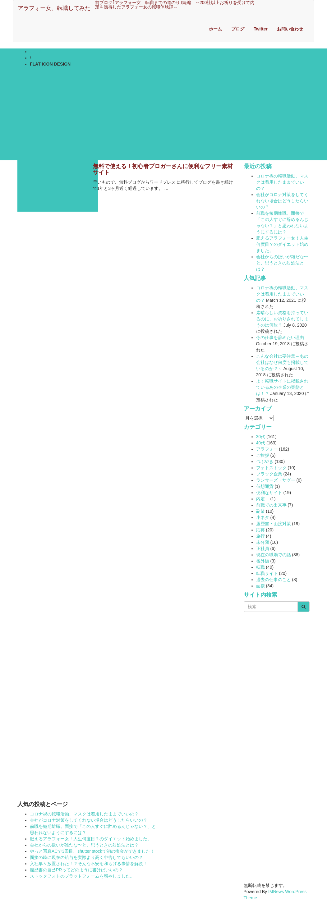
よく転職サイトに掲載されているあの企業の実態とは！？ (282, 387)
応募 (260, 529)
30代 (260, 436)
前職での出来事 (271, 504)
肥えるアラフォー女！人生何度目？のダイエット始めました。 (282, 244)
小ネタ (262, 517)
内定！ (262, 498)
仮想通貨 (265, 486)
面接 (260, 585)
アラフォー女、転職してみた (54, 8)
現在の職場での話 (273, 554)
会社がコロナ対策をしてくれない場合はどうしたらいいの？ (282, 200)
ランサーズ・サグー (275, 480)
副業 (260, 511)
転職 (260, 567)
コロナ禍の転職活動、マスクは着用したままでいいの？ (282, 182)
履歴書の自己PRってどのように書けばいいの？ (76, 869)
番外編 (262, 560)
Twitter (261, 28)
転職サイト (267, 573)
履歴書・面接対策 (273, 523)
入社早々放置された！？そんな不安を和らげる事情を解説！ (88, 863)
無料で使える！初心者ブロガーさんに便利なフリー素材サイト (163, 169)
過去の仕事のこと (273, 579)
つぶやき (265, 461)
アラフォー (267, 449)
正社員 (262, 548)
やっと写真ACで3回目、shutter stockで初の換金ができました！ (92, 851)
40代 (260, 442)
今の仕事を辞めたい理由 (280, 337)
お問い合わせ (290, 28)
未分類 (262, 542)
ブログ (237, 28)
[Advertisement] (163, 113)
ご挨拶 (262, 455)
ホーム (215, 28)
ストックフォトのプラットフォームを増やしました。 (82, 876)
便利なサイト (269, 492)
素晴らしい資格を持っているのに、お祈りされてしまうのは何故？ (282, 319)
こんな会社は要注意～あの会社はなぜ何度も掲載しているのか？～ (282, 362)
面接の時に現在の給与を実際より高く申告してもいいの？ (86, 857)
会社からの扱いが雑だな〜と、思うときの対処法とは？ (282, 263)
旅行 (260, 536)
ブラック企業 (269, 473)
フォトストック (271, 467)
